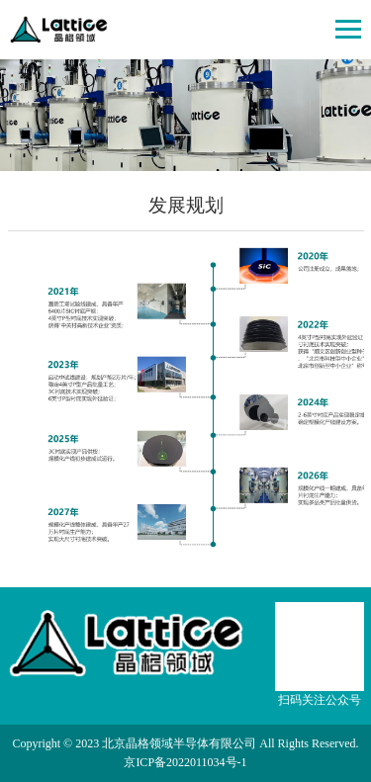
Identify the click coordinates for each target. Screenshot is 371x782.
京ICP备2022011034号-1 (185, 762)
